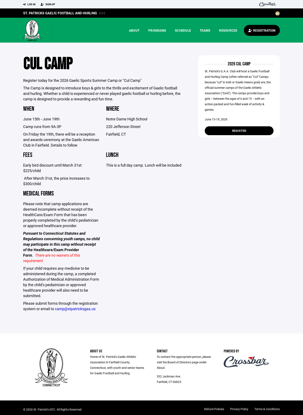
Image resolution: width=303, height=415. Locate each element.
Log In (29, 4)
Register (239, 131)
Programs (157, 30)
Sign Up (48, 4)
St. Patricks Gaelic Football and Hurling (60, 13)
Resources (228, 30)
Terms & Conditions (267, 409)
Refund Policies (214, 409)
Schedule (183, 30)
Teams (205, 30)
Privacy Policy (239, 409)
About (134, 30)
